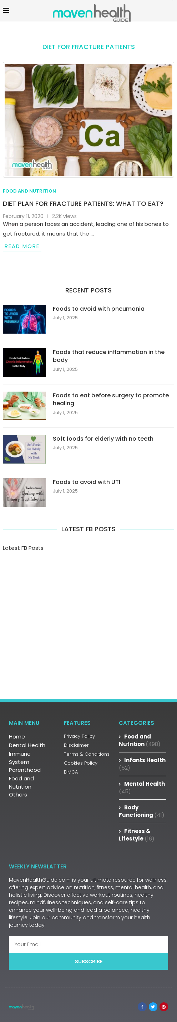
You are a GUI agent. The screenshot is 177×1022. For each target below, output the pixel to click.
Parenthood (25, 770)
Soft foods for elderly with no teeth (103, 439)
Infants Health (142, 763)
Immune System (20, 758)
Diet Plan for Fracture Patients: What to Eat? (83, 203)
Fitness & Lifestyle (137, 834)
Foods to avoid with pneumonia (99, 309)
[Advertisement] (88, 620)
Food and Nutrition (21, 782)
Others (18, 794)
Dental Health (27, 745)
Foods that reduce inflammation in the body (109, 356)
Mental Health (142, 787)
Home (17, 736)
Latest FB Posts (23, 548)
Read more (22, 246)
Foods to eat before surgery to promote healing (111, 399)
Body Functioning (142, 811)
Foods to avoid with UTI (86, 482)
